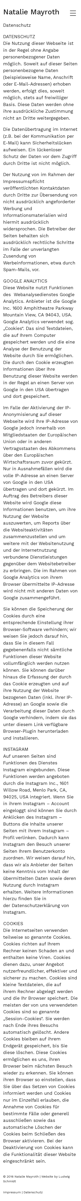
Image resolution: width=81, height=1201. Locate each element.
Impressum (12, 1192)
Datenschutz (33, 1192)
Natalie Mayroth (31, 11)
